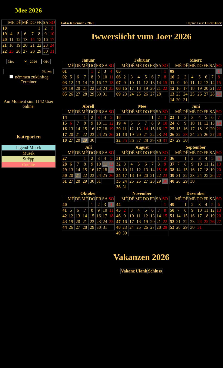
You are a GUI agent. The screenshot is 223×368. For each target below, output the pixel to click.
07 (118, 82)
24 (105, 88)
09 (118, 94)
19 (4, 33)
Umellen (141, 13)
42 (64, 216)
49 (118, 233)
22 (4, 51)
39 (172, 175)
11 (111, 77)
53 (172, 227)
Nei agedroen (28, 92)
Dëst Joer (171, 8)
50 (172, 210)
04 (64, 88)
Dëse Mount (141, 8)
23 (98, 88)
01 (64, 71)
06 (118, 77)
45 (118, 210)
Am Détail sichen (28, 87)
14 (85, 82)
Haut (80, 8)
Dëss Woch (111, 8)
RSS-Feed (29, 121)
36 (118, 187)
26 (71, 94)
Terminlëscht (202, 8)
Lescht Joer (126, 50)
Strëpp (28, 159)
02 (64, 77)
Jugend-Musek (28, 147)
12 (71, 82)
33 (118, 169)
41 (64, 210)
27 (78, 94)
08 (118, 88)
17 (105, 82)
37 (172, 164)
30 (98, 94)
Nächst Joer (156, 50)
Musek (28, 153)
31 (105, 94)
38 (172, 169)
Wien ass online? (28, 111)
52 (172, 221)
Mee (21, 10)
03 (64, 82)
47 (118, 221)
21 (4, 45)
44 (64, 227)
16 (98, 82)
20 (4, 39)
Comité (28, 164)
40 (172, 181)
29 (92, 94)
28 (85, 94)
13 (78, 82)
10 (105, 77)
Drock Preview (76, 244)
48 (118, 227)
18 (4, 28)
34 (118, 175)
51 (172, 216)
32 (118, 164)
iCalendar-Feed (28, 126)
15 (92, 82)
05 (64, 94)
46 (118, 216)
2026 (35, 10)
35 (118, 181)
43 (64, 221)
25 (111, 88)
